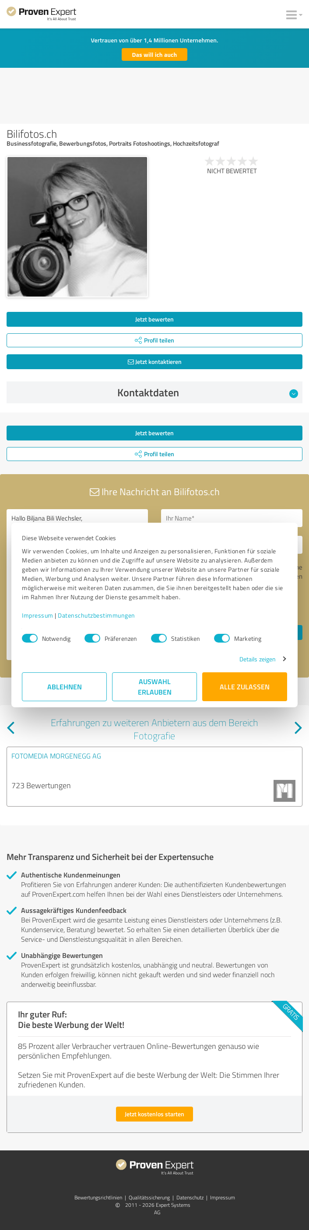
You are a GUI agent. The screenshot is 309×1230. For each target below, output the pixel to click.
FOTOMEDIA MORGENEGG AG (56, 756)
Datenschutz (190, 1197)
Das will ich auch (154, 54)
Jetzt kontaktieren (155, 361)
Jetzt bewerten (154, 319)
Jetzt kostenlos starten (154, 1114)
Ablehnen (64, 686)
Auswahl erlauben (155, 686)
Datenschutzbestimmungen (96, 615)
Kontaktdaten (207, 392)
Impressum (37, 615)
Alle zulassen (245, 686)
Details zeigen (257, 659)
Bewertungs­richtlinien (98, 1197)
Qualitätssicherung (149, 1197)
